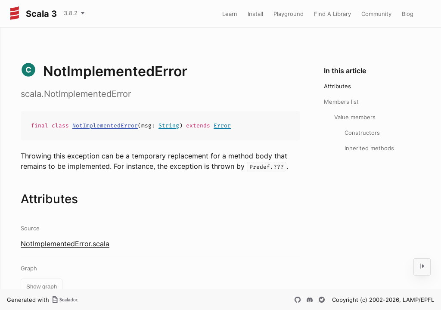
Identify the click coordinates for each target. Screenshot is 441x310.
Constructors (362, 132)
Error (222, 125)
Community (376, 13)
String (168, 125)
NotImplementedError (105, 125)
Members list (341, 101)
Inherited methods (369, 148)
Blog (407, 13)
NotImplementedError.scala (65, 243)
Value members (355, 117)
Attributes (337, 86)
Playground (288, 13)
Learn (229, 13)
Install (255, 13)
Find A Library (332, 13)
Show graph (41, 286)
